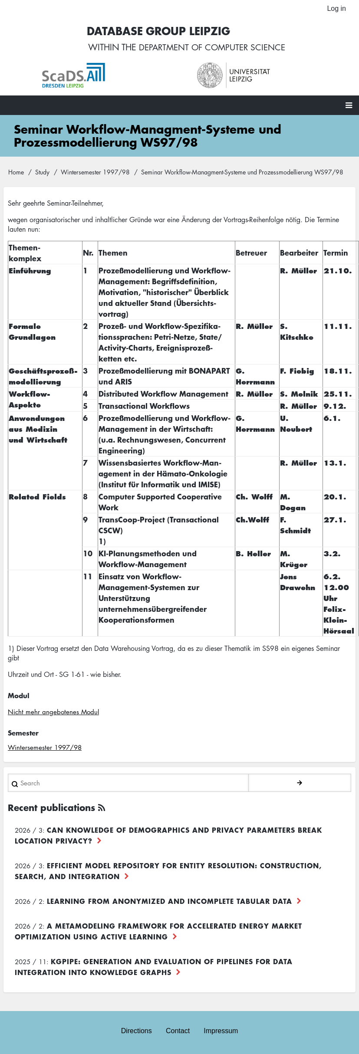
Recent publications (51, 807)
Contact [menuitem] (178, 1030)
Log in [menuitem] (336, 8)
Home (16, 172)
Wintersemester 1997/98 (95, 172)
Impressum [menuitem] (221, 1030)
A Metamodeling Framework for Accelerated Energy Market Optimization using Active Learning (158, 931)
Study (42, 172)
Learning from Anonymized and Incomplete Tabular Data (169, 901)
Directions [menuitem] (136, 1030)
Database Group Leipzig (155, 31)
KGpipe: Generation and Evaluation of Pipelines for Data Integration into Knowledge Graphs (154, 967)
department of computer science (212, 48)
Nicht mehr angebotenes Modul (53, 712)
